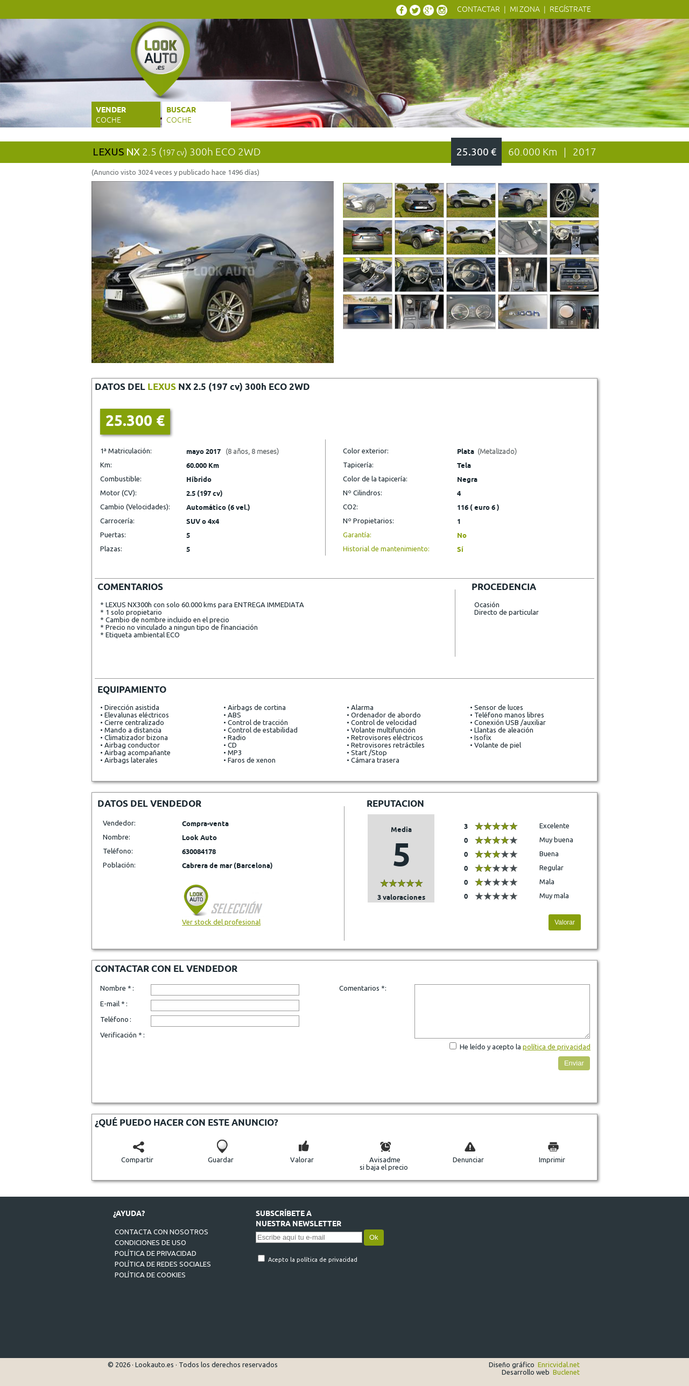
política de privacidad (556, 1046)
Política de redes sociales (163, 1264)
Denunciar (468, 1155)
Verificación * (121, 1035)
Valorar (564, 922)
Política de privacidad (155, 1253)
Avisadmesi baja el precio (384, 1159)
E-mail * (112, 1003)
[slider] (401, 883)
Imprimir (552, 1155)
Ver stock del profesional (223, 918)
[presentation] (232, 1064)
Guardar (221, 1155)
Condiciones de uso (150, 1242)
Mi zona (525, 9)
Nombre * (115, 988)
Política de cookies (150, 1274)
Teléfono (114, 1019)
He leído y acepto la (491, 1046)
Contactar (478, 9)
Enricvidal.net (559, 1364)
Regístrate (570, 9)
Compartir (137, 1155)
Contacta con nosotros (161, 1231)
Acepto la (282, 1259)
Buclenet (566, 1372)
